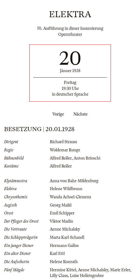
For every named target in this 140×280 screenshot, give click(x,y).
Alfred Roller (61, 158)
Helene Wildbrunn (66, 189)
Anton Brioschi (87, 158)
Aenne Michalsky (65, 229)
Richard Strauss (63, 142)
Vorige (57, 114)
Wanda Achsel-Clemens (70, 197)
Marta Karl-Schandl (67, 237)
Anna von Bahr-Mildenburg (74, 181)
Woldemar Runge (65, 150)
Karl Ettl (57, 253)
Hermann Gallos (64, 245)
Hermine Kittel (63, 270)
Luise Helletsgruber (87, 275)
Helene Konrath (64, 262)
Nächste (81, 114)
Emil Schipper (62, 213)
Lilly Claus (59, 275)
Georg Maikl (60, 205)
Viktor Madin (61, 221)
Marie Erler (120, 270)
